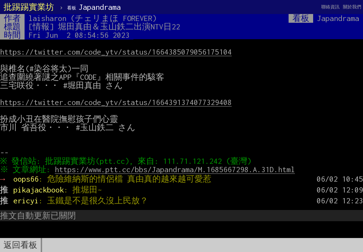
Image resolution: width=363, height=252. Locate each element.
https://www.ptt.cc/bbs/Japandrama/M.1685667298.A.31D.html (177, 169)
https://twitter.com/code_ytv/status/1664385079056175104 (116, 51)
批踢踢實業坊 (29, 7)
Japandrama (94, 7)
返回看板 (20, 245)
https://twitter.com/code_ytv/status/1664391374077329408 (116, 102)
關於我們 (352, 7)
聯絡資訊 (330, 7)
